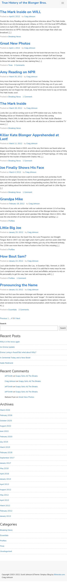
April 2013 (4, 484)
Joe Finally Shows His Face (22, 167)
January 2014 (5, 479)
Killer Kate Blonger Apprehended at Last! (29, 137)
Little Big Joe (10, 227)
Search (3, 323)
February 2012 (6, 511)
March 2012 (5, 505)
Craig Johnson (29, 16)
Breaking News (14, 36)
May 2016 (4, 468)
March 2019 (5, 447)
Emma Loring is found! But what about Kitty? (18, 352)
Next (18, 318)
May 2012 (4, 495)
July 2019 (4, 442)
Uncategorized (6, 551)
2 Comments (24, 309)
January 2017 (5, 463)
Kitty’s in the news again (10, 341)
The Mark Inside (13, 103)
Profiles (11, 221)
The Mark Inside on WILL (20, 12)
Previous (3, 318)
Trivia (10, 65)
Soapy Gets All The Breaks (27, 376)
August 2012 (5, 489)
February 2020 (6, 436)
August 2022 (5, 426)
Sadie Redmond (6, 363)
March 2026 (5, 410)
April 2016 (4, 473)
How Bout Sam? (13, 256)
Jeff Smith (9, 376)
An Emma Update (7, 347)
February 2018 (6, 452)
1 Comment (27, 96)
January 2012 (5, 516)
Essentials (12, 309)
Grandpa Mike (11, 199)
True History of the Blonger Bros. (24, 3)
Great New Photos (15, 43)
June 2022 (4, 431)
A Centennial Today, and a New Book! (15, 357)
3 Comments (19, 65)
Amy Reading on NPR (17, 72)
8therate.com (59, 574)
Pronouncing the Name (19, 285)
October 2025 (6, 420)
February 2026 (6, 415)
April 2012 (4, 500)
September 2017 (7, 458)
